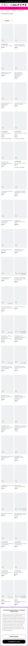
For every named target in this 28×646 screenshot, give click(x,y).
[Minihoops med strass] (20, 299)
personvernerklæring (7, 628)
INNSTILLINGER (14, 636)
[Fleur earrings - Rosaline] (20, 154)
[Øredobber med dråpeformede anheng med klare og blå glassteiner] (20, 389)
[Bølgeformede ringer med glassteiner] (7, 66)
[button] (21, 5)
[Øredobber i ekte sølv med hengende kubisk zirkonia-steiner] (7, 359)
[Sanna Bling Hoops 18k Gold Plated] (20, 593)
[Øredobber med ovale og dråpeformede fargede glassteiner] (20, 419)
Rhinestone (21, 10)
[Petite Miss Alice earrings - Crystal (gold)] (7, 535)
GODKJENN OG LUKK (14, 641)
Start (2, 10)
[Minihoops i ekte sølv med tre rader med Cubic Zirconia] (7, 299)
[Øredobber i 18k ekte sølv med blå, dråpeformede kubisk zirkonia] (7, 329)
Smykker (7, 10)
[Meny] (2, 5)
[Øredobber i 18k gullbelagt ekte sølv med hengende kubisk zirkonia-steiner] (20, 329)
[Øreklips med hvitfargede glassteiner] (20, 478)
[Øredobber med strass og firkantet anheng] (7, 448)
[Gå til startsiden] (14, 5)
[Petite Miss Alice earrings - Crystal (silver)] (20, 535)
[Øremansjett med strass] (7, 506)
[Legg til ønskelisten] (2, 40)
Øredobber (14, 10)
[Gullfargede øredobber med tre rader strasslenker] (7, 213)
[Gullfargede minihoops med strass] (7, 184)
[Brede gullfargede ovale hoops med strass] (20, 95)
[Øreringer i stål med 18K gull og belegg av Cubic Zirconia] (20, 506)
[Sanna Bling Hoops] (7, 593)
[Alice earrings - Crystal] (7, 37)
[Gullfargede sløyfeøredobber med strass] (20, 213)
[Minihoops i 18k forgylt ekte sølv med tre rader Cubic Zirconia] (20, 270)
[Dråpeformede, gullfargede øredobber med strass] (7, 154)
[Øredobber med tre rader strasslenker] (7, 478)
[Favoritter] (23, 5)
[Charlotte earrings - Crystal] (7, 125)
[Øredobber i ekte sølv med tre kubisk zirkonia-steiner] (20, 359)
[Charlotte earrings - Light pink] (20, 125)
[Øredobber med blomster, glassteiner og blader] (7, 389)
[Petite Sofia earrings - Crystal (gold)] (7, 564)
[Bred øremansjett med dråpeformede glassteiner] (7, 95)
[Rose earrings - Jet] (20, 564)
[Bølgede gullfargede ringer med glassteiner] (20, 37)
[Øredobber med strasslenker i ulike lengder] (20, 448)
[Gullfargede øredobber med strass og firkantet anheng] (20, 184)
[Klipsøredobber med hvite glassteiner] (20, 242)
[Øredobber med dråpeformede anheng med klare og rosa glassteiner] (7, 419)
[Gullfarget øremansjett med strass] (7, 242)
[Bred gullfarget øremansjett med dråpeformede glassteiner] (20, 66)
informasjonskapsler (7, 630)
